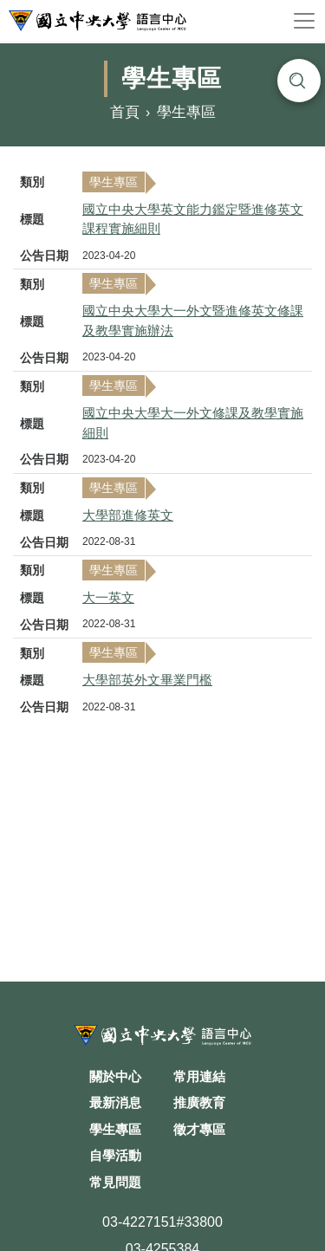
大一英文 (108, 597)
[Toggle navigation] (304, 21)
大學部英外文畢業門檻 (147, 679)
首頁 (125, 113)
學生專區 (186, 113)
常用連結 (199, 1076)
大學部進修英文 (127, 515)
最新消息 (115, 1102)
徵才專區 (199, 1129)
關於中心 (115, 1076)
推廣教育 (199, 1102)
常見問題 (115, 1182)
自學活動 (115, 1155)
